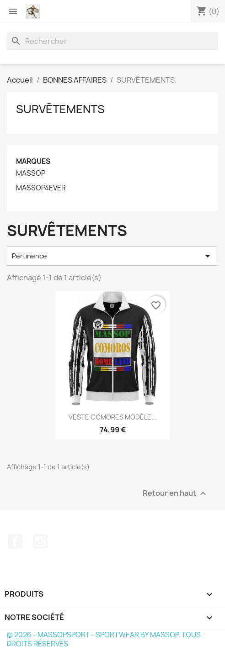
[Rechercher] (112, 41)
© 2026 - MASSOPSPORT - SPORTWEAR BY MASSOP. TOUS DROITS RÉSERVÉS (104, 639)
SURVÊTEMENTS (60, 109)
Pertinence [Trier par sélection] (112, 256)
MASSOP (30, 173)
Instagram (40, 541)
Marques (33, 161)
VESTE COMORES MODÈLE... (113, 417)
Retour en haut (176, 493)
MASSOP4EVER (41, 188)
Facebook (15, 541)
